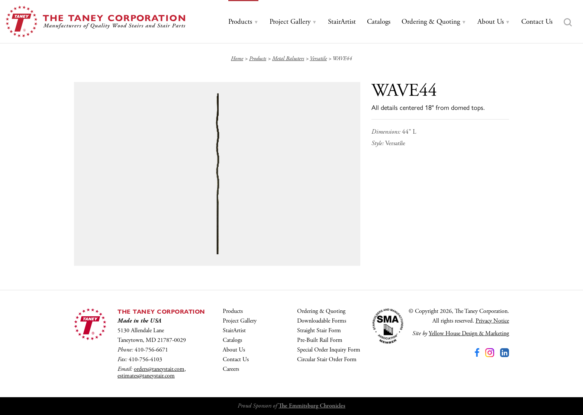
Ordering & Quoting (321, 311)
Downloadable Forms (321, 321)
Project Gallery (240, 321)
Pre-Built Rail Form (319, 340)
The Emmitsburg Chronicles (311, 406)
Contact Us (236, 359)
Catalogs (232, 340)
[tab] (243, 22)
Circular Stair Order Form (327, 359)
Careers (231, 369)
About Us (234, 350)
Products (233, 311)
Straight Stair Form (319, 330)
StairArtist (234, 330)
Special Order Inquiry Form (328, 350)
